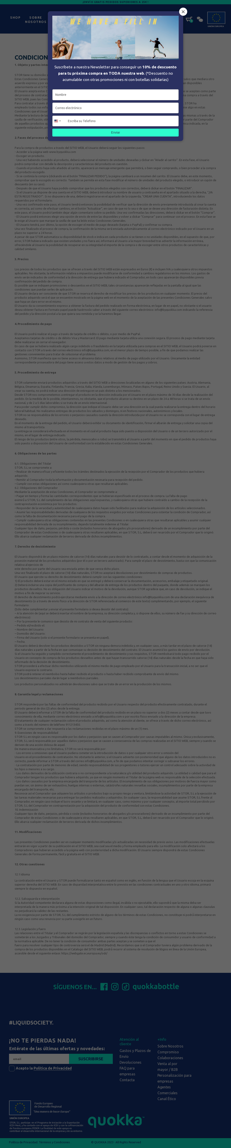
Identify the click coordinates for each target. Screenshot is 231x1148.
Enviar (115, 132)
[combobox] (60, 121)
